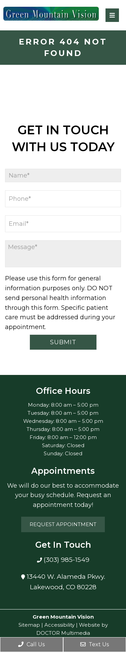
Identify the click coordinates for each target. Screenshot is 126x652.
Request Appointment (63, 524)
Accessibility (59, 625)
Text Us (94, 644)
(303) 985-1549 (65, 560)
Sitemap (29, 625)
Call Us (31, 644)
